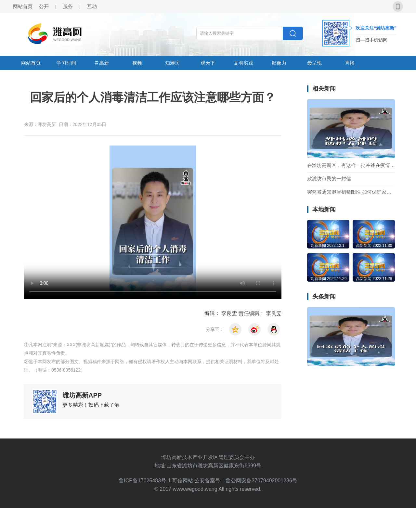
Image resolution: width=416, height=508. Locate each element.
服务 (68, 6)
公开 (44, 6)
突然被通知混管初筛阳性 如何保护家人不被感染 (351, 192)
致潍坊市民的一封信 (329, 178)
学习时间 (66, 63)
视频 (137, 63)
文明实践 (243, 63)
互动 (92, 6)
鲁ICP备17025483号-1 (145, 480)
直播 (350, 63)
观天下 (208, 63)
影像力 (279, 63)
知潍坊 (172, 63)
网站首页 (22, 6)
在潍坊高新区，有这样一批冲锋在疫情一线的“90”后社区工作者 (351, 165)
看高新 (101, 63)
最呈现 (314, 63)
